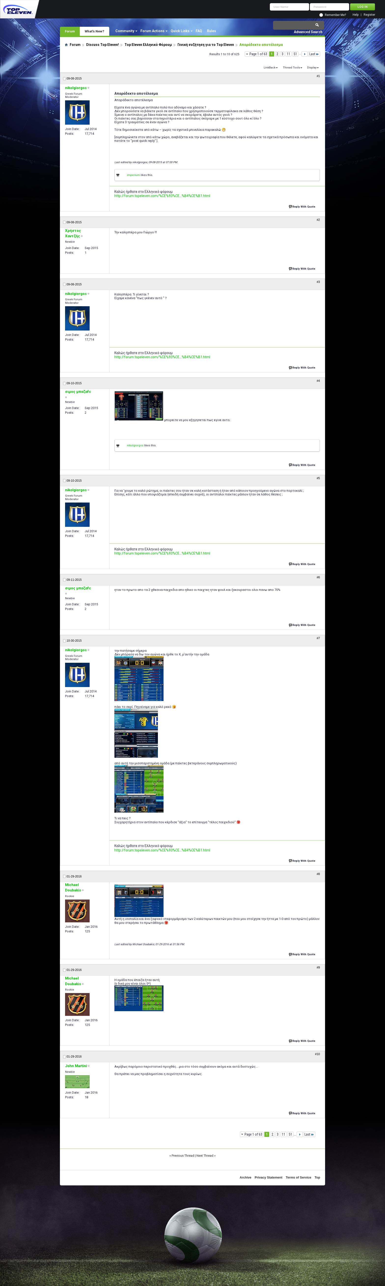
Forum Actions (152, 31)
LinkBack (269, 67)
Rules (211, 31)
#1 (318, 76)
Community (124, 31)
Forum (70, 31)
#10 (317, 1054)
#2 (318, 220)
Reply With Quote (302, 206)
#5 (318, 478)
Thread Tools (291, 67)
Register (369, 14)
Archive (245, 1177)
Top (317, 1177)
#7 (318, 638)
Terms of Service (298, 1177)
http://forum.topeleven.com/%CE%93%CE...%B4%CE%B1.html (162, 196)
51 (295, 54)
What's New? (94, 31)
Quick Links (180, 31)
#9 (318, 967)
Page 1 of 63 (258, 54)
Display (311, 67)
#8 (318, 874)
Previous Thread (183, 1155)
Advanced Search (308, 32)
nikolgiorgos (135, 445)
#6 (318, 577)
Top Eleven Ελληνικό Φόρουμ (148, 45)
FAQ (199, 31)
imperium (133, 175)
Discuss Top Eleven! (102, 45)
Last (314, 54)
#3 (318, 282)
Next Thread (204, 1155)
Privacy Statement (268, 1177)
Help (355, 14)
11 (288, 54)
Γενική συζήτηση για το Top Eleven (206, 45)
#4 (318, 381)
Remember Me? (335, 15)
